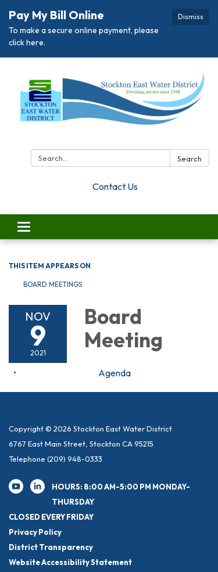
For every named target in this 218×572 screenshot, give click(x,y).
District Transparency (51, 547)
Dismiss (190, 16)
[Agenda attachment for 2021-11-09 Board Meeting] (114, 373)
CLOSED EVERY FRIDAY (51, 516)
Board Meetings (52, 284)
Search (189, 158)
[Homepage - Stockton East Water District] (109, 105)
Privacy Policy (35, 532)
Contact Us (115, 186)
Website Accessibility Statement (70, 562)
